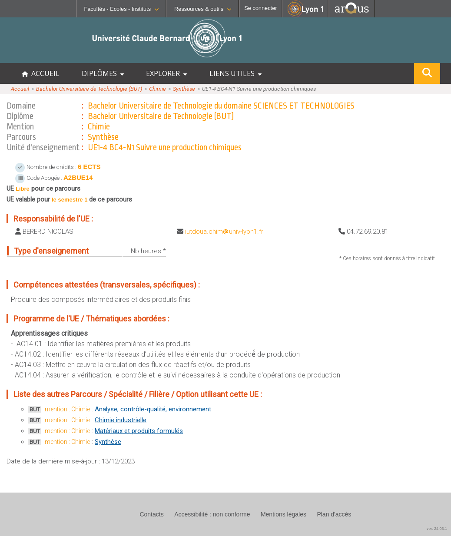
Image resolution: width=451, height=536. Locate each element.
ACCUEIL (41, 73)
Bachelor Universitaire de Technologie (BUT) (89, 89)
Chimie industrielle (120, 420)
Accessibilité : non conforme (212, 514)
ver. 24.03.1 (437, 528)
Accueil (20, 89)
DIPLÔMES (103, 73)
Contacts (151, 514)
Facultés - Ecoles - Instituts (121, 9)
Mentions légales (283, 514)
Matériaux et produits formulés (139, 431)
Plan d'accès (334, 514)
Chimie (157, 89)
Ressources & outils (202, 9)
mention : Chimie (67, 409)
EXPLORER (166, 73)
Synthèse (184, 89)
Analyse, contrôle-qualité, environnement (153, 409)
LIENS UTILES (235, 73)
